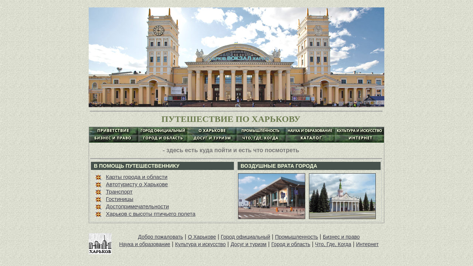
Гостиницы (119, 199)
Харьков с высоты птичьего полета (150, 214)
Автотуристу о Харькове (137, 184)
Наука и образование (144, 244)
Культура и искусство (200, 244)
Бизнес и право (341, 237)
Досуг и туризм (248, 244)
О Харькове (202, 237)
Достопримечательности (137, 206)
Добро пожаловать (160, 237)
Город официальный (245, 237)
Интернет (367, 244)
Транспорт (119, 191)
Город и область (290, 244)
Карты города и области (137, 177)
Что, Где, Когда (333, 244)
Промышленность (296, 237)
